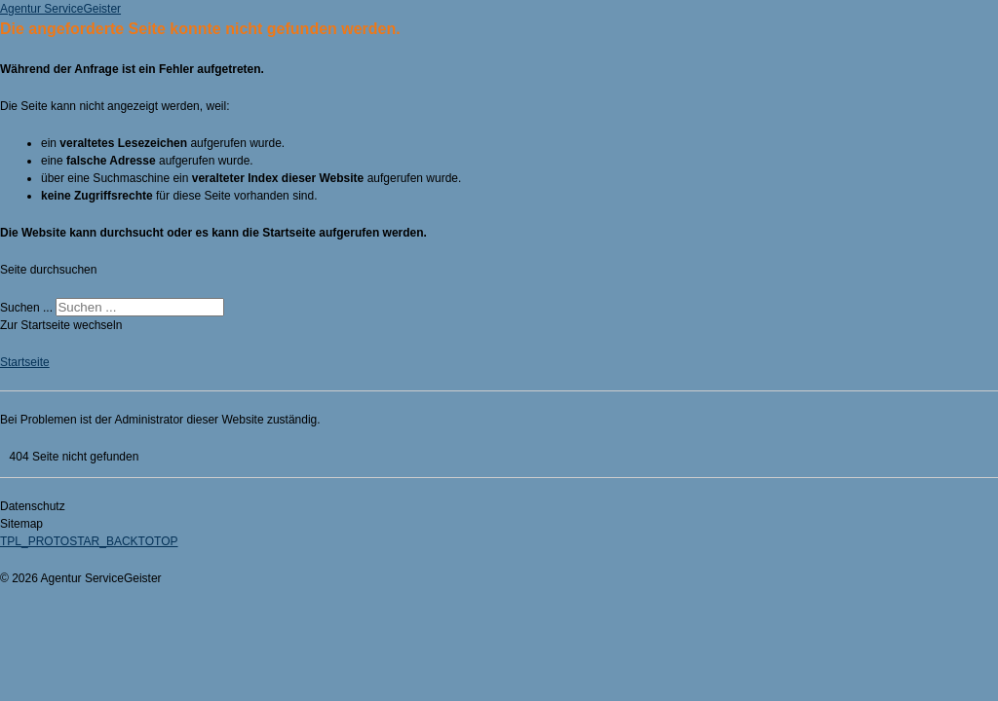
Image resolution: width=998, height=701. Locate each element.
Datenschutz (32, 506)
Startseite (25, 362)
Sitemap (21, 524)
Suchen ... (26, 307)
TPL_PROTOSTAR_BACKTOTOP (89, 541)
